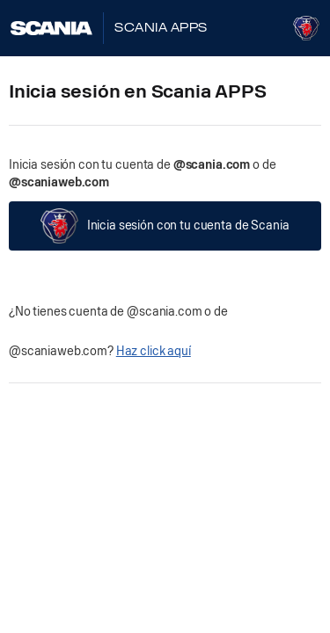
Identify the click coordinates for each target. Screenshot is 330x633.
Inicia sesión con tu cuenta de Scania (164, 226)
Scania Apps (161, 27)
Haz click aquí (153, 351)
